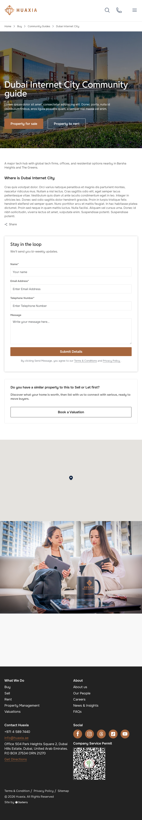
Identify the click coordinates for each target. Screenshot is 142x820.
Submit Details (71, 352)
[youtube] (125, 734)
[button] (135, 10)
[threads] (101, 734)
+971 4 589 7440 (17, 732)
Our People (81, 693)
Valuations (12, 712)
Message (15, 315)
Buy (19, 26)
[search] (107, 10)
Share (10, 224)
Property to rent (67, 124)
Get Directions (15, 759)
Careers (79, 699)
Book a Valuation (71, 412)
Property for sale (24, 124)
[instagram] (89, 734)
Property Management (22, 705)
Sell (7, 693)
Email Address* (19, 281)
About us (80, 687)
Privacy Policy (112, 360)
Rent (8, 699)
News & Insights (85, 705)
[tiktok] (113, 734)
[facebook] (77, 734)
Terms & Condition (17, 791)
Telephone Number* (22, 298)
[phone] (119, 10)
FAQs (77, 712)
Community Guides (39, 26)
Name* (14, 264)
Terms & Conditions (85, 360)
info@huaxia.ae (16, 738)
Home (7, 26)
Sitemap (63, 791)
